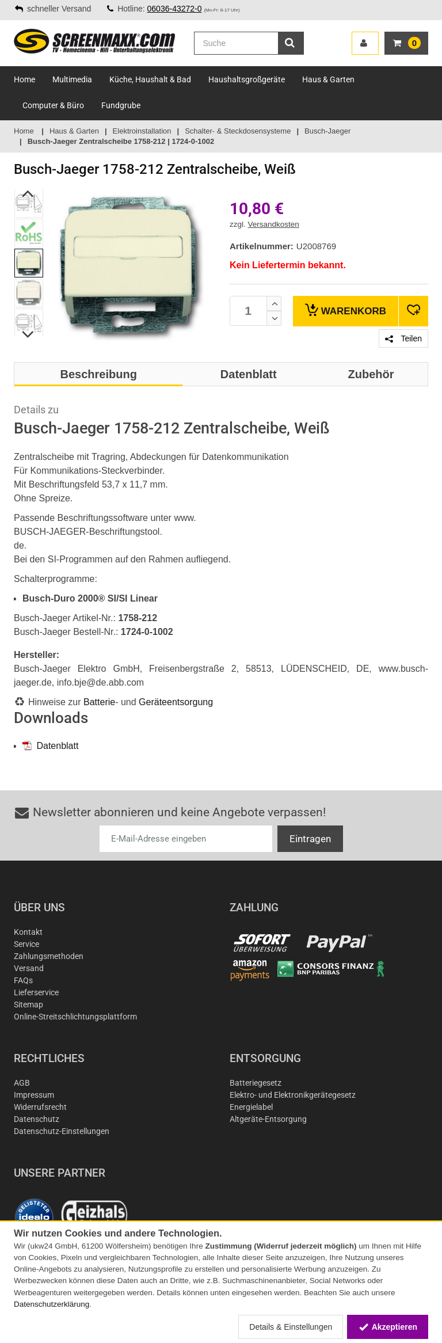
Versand (29, 968)
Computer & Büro (53, 105)
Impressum (34, 1094)
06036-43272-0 (174, 8)
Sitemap (28, 1004)
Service (26, 944)
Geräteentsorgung (176, 702)
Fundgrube (120, 105)
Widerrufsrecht (40, 1107)
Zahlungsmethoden (48, 956)
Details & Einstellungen (290, 1326)
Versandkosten (273, 224)
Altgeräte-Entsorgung (268, 1119)
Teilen (403, 338)
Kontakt (28, 932)
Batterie (99, 702)
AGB (22, 1082)
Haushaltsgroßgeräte (246, 79)
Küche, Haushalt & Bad (150, 79)
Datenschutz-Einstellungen (61, 1131)
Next (28, 334)
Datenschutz (36, 1119)
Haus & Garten (328, 79)
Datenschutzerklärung (51, 1304)
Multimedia (72, 79)
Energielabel (251, 1107)
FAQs (23, 980)
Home (24, 79)
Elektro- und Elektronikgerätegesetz (293, 1094)
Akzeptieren (387, 1327)
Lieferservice (36, 992)
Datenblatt (50, 746)
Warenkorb (345, 310)
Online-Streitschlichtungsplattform (75, 1016)
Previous (28, 193)
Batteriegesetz (255, 1082)
